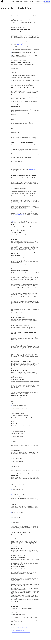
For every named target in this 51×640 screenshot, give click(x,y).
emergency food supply (23, 90)
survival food (16, 33)
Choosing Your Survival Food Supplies (19, 628)
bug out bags (19, 44)
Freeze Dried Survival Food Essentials (18, 630)
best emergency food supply (24, 446)
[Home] (2, 1)
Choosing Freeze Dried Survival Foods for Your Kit (21, 632)
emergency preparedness (19, 214)
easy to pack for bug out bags (24, 448)
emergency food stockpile (22, 205)
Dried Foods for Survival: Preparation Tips (19, 627)
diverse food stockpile (33, 169)
